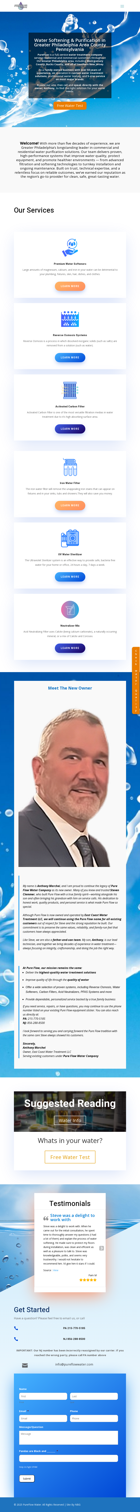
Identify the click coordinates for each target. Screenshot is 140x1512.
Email (24, 1411)
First (21, 1402)
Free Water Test (70, 105)
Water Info (70, 1120)
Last (72, 1402)
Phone (74, 1411)
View (55, 1270)
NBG (77, 1504)
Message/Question (31, 1427)
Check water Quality (136, 680)
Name (23, 1389)
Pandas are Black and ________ (38, 1451)
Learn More (70, 286)
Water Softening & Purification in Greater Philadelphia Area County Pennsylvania (70, 44)
